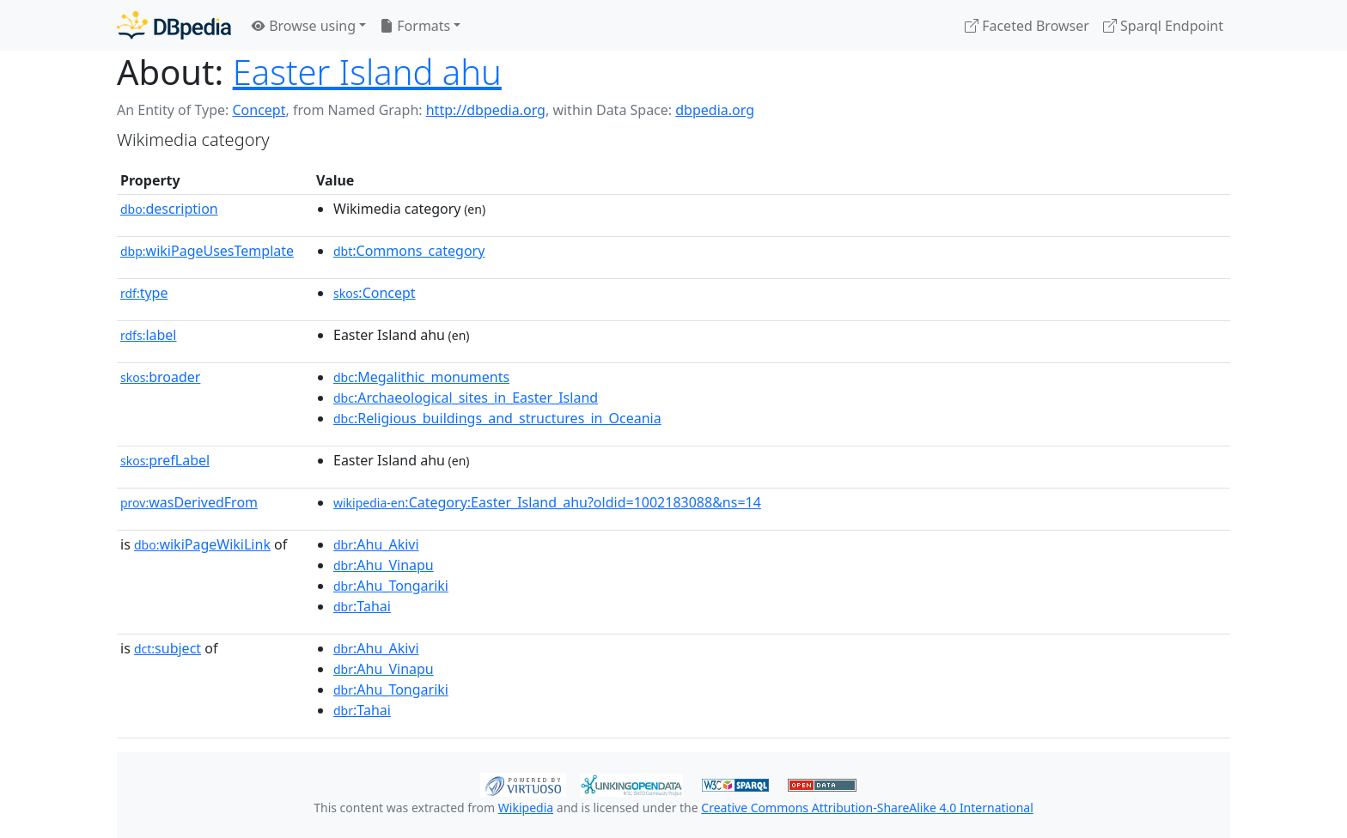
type (144, 292)
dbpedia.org (714, 109)
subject (167, 648)
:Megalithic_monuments (421, 376)
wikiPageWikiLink (202, 544)
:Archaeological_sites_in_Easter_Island (465, 397)
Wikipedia (525, 807)
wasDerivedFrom (189, 502)
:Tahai (362, 606)
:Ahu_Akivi (376, 544)
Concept (258, 109)
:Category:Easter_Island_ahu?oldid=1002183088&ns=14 (547, 502)
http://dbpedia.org (486, 109)
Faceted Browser (1027, 25)
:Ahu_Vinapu (383, 565)
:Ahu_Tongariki (390, 585)
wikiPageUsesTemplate (207, 250)
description (169, 208)
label (148, 334)
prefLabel (165, 460)
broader (160, 376)
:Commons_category (409, 250)
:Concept (374, 292)
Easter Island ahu (367, 71)
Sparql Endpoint (1163, 25)
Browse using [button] (304, 25)
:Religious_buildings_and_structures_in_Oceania (497, 418)
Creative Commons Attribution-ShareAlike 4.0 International (867, 807)
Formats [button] (415, 25)
